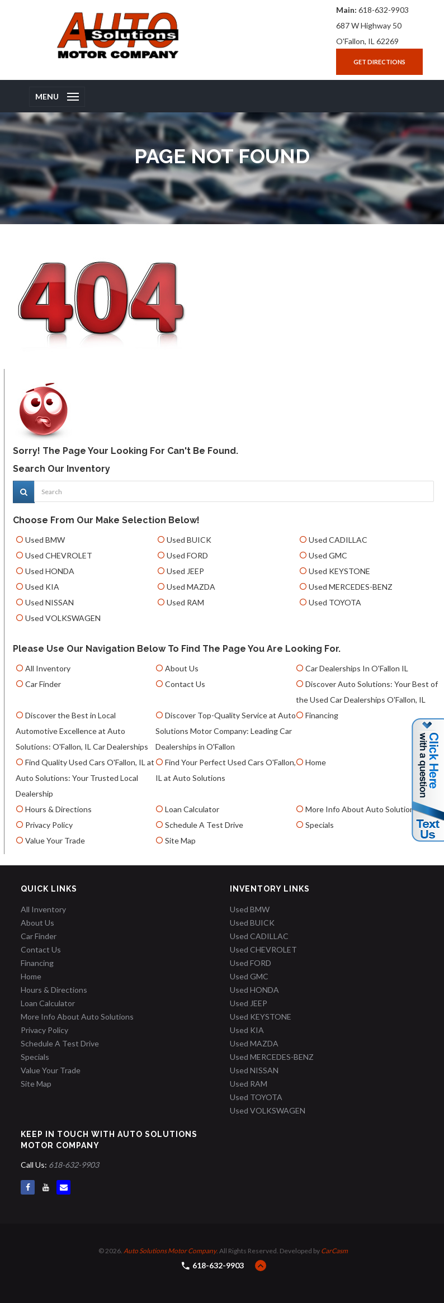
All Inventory (47, 668)
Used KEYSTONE (339, 571)
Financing (321, 715)
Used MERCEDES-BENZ (351, 586)
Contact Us (185, 684)
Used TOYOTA (335, 602)
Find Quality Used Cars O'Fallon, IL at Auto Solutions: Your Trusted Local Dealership (85, 777)
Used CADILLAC (338, 539)
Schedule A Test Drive (204, 825)
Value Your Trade (55, 840)
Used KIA (42, 586)
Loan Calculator (192, 809)
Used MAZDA (191, 586)
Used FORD (187, 555)
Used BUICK (189, 539)
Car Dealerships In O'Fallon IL (356, 668)
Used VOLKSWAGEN (63, 618)
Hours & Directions (58, 809)
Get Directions (379, 61)
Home (315, 762)
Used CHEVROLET (58, 555)
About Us (182, 668)
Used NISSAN (49, 602)
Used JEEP (185, 571)
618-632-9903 (383, 10)
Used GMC (328, 555)
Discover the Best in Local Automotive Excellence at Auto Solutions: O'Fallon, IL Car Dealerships (82, 730)
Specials (319, 825)
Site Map (180, 840)
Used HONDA (49, 571)
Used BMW (45, 539)
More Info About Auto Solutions (361, 809)
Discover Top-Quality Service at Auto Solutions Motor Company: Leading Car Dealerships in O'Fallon (225, 730)
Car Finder (43, 684)
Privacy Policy (49, 825)
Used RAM (185, 602)
